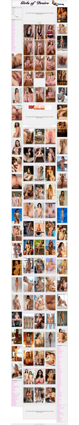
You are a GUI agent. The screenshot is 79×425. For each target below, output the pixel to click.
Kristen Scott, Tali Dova (26, 368)
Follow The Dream (59, 369)
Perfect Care (58, 420)
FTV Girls (13, 32)
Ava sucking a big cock (37, 331)
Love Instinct (58, 370)
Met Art (13, 35)
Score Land (13, 44)
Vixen (12, 49)
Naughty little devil (14, 404)
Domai (12, 27)
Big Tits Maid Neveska (14, 396)
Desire (35, 144)
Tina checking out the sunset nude (49, 183)
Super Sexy (13, 384)
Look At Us (58, 347)
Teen (35, 181)
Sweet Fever (58, 364)
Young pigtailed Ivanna (37, 146)
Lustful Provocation (59, 372)
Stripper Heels (25, 220)
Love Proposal (58, 389)
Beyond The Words (59, 404)
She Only (58, 415)
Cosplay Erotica (13, 26)
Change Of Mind (59, 362)
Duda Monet (13, 389)
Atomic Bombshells (14, 382)
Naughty (46, 218)
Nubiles (13, 39)
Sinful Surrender (59, 391)
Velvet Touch (58, 386)
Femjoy (13, 31)
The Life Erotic (13, 48)
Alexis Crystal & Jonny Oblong (60, 407)
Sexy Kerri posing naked (48, 220)
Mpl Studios (13, 37)
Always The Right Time (48, 386)
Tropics (12, 391)
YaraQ (46, 331)
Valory (24, 386)
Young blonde (46, 257)
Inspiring (24, 146)
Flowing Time (58, 392)
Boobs (24, 366)
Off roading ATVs (25, 312)
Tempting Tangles (59, 396)
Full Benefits (58, 411)
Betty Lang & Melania (25, 183)
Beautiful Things (59, 366)
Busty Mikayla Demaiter (26, 349)
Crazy (24, 255)
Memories (58, 387)
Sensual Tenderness (59, 351)
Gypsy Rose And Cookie (48, 312)
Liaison (58, 409)
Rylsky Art (13, 43)
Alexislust (13, 392)
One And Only (58, 383)
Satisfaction (58, 373)
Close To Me (58, 381)
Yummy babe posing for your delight (16, 386)
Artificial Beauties (36, 386)
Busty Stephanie (13, 400)
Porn (35, 347)
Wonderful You (59, 349)
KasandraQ (24, 257)
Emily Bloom (13, 28)
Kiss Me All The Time (59, 382)
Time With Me (58, 417)
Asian (24, 181)
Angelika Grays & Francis (60, 356)
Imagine (58, 400)
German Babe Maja (14, 401)
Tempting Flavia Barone (37, 312)
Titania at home (47, 349)
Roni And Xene (36, 183)
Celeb (46, 181)
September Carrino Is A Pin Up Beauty (16, 393)
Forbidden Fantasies (59, 399)
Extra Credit (58, 416)
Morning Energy (59, 377)
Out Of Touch (58, 365)
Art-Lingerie (13, 23)
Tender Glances (59, 375)
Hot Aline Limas (47, 146)
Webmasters (13, 13)
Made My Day (58, 419)
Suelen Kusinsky (47, 368)
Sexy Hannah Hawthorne (14, 397)
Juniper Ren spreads (14, 405)
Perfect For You (59, 374)
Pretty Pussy (46, 294)
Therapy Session (25, 331)
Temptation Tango (59, 394)
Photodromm (13, 41)
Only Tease (13, 40)
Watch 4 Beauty (13, 50)
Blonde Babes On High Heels (37, 349)
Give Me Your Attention (59, 421)
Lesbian (25, 144)
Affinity (58, 390)
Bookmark (13, 14)
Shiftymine (35, 368)
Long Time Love (59, 352)
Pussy (46, 144)
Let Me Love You (59, 361)
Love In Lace (58, 403)
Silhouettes (58, 355)
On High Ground (59, 385)
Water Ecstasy (36, 220)
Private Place (13, 388)
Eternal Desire (13, 30)
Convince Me (58, 378)
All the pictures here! (39, 103)
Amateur (36, 273)
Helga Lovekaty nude (14, 403)
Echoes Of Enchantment (60, 395)
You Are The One (59, 358)
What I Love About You (59, 353)
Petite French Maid (25, 294)
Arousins (13, 22)
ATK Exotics (13, 24)
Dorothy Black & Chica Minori (15, 395)
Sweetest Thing (59, 368)
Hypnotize (58, 357)
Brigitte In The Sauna (14, 399)
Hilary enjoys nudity (36, 257)
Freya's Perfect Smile (36, 294)
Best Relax (13, 383)
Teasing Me (58, 360)
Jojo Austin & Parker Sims (60, 408)
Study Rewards (59, 398)
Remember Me (58, 379)
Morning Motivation (59, 412)
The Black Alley (13, 47)
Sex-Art (13, 45)
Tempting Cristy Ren (14, 387)
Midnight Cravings (59, 348)
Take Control (58, 406)
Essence (58, 402)
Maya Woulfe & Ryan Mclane (60, 413)
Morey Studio (13, 36)
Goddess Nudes (13, 33)
